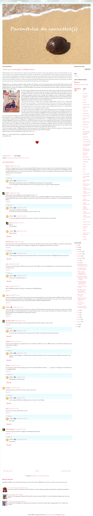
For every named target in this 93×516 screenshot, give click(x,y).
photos (84, 166)
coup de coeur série (86, 107)
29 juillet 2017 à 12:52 (20, 321)
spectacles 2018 (86, 224)
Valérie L (11, 181)
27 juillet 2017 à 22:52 (21, 216)
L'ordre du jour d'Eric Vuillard (15, 494)
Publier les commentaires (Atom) (40, 476)
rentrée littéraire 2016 (86, 199)
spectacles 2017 (86, 222)
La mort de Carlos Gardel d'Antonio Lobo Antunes (82, 283)
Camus (84, 99)
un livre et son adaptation (86, 233)
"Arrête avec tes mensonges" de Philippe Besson (81, 273)
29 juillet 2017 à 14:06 (16, 341)
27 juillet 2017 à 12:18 (14, 286)
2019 (77, 245)
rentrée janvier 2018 (86, 196)
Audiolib (33, 131)
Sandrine (8, 388)
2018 (77, 247)
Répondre (8, 175)
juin (78, 310)
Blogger (63, 514)
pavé (84, 164)
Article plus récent (7, 471)
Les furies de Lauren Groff (82, 286)
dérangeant (86, 113)
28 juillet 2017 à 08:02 (18, 223)
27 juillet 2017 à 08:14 (14, 193)
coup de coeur (10, 158)
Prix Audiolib (86, 174)
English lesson (86, 122)
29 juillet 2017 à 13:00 (21, 331)
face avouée (86, 127)
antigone (8, 341)
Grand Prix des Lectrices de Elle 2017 (86, 133)
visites (84, 237)
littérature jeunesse (85, 153)
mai (78, 312)
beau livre (85, 93)
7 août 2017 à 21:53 (15, 388)
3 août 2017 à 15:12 (20, 377)
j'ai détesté (85, 137)
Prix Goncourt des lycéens (86, 184)
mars (78, 317)
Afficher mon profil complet (81, 84)
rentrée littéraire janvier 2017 (22, 158)
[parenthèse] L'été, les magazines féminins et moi (81, 291)
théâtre (84, 230)
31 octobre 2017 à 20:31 (21, 418)
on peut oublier (87, 159)
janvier (79, 321)
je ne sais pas (86, 139)
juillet (79, 263)
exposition (85, 124)
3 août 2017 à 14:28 (14, 365)
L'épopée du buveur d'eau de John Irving (82, 299)
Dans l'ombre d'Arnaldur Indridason (17, 501)
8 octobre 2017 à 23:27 (13, 408)
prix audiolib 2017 (86, 177)
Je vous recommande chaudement (86, 149)
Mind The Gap (9, 242)
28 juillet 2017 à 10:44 (21, 231)
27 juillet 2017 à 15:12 (14, 295)
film (84, 129)
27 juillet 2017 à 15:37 (21, 276)
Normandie (86, 157)
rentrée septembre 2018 (87, 216)
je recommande (87, 141)
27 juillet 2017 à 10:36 (21, 253)
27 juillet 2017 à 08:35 (18, 242)
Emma (7, 166)
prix (84, 171)
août (78, 260)
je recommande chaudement (87, 144)
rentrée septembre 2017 (87, 192)
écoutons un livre (86, 118)
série (84, 219)
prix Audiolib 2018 (86, 180)
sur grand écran (85, 227)
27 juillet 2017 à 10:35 (21, 208)
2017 (77, 249)
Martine (8, 365)
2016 (77, 324)
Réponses (9, 178)
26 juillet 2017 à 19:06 (21, 181)
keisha (7, 193)
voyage (85, 239)
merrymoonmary (50, 514)
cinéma (85, 102)
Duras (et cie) (86, 115)
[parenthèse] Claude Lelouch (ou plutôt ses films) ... (82, 278)
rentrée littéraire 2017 (86, 203)
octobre (79, 256)
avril (78, 315)
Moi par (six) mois (7, 479)
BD (84, 91)
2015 (77, 326)
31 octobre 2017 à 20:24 (20, 429)
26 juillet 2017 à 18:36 (14, 166)
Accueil (37, 471)
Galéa (7, 295)
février (79, 319)
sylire (7, 264)
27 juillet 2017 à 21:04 (17, 307)
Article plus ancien (66, 471)
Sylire (7, 134)
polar (84, 169)
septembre (80, 258)
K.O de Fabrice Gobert (80, 303)
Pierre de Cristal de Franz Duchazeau (82, 307)
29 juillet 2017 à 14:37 (21, 353)
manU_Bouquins (10, 429)
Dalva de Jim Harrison (80, 295)
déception (85, 111)
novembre (80, 254)
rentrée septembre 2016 (87, 188)
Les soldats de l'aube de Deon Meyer (82, 268)
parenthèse (85, 162)
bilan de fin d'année (85, 96)
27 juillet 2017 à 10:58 (14, 264)
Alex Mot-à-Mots (10, 321)
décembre (79, 251)
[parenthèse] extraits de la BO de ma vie (82, 265)
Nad (7, 408)
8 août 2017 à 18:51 (20, 398)
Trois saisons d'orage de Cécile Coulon (17, 488)
